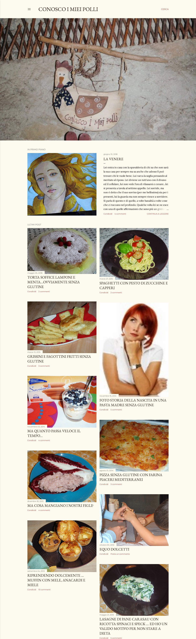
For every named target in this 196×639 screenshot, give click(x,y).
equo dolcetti (114, 549)
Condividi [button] (108, 214)
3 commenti (44, 366)
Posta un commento (120, 554)
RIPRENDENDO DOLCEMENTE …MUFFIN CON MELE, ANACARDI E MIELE (56, 580)
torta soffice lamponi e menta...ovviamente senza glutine (53, 282)
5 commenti (116, 409)
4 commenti (120, 214)
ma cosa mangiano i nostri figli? (60, 505)
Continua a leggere (158, 214)
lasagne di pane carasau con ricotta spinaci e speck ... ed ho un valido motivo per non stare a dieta (133, 626)
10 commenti (44, 589)
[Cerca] (165, 9)
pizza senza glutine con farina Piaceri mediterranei (131, 477)
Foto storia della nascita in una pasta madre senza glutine (133, 402)
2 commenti (44, 291)
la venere (113, 159)
